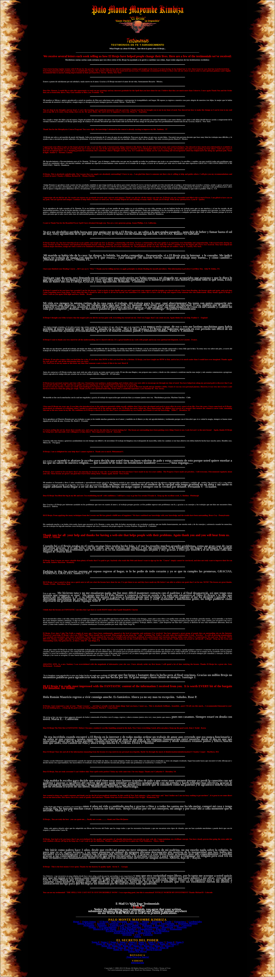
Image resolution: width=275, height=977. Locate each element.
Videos (137, 936)
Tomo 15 (153, 944)
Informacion (137, 962)
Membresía (167, 927)
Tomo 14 (142, 944)
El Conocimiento (108, 927)
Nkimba (134, 921)
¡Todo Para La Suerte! (137, 957)
